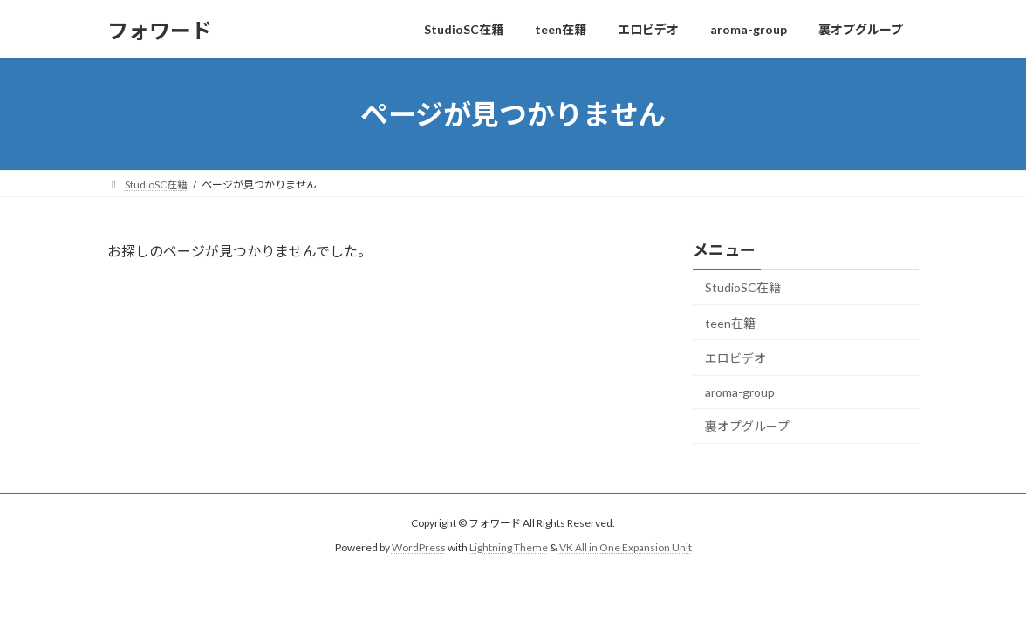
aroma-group (740, 392)
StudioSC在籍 (743, 287)
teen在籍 (730, 323)
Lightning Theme (508, 548)
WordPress (419, 548)
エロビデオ (735, 358)
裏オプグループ (747, 427)
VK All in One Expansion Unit (625, 548)
